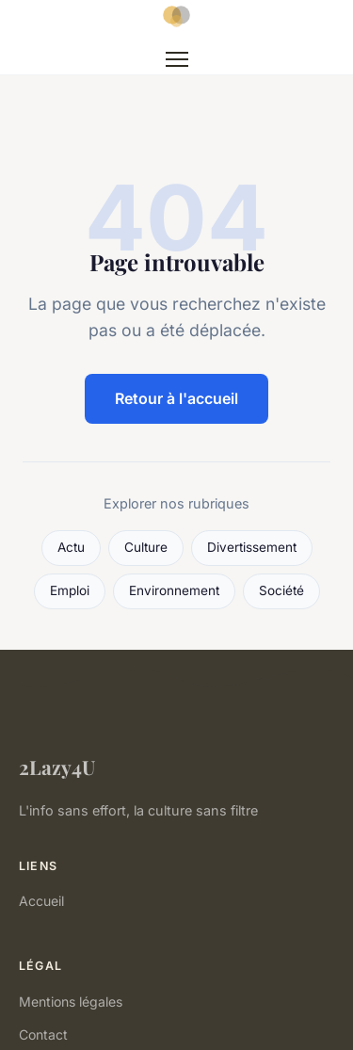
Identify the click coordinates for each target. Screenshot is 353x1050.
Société (281, 590)
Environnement (174, 590)
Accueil (41, 901)
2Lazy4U (57, 766)
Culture (146, 547)
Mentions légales (70, 1001)
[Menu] (177, 59)
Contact (43, 1034)
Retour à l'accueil (176, 398)
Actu (71, 547)
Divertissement (252, 547)
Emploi (69, 590)
